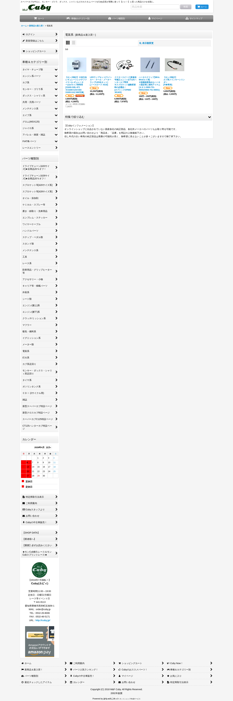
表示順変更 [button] (146, 43)
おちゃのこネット (111, 699)
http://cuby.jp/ (42, 620)
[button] (194, 18)
